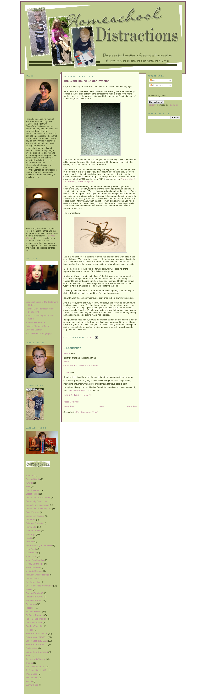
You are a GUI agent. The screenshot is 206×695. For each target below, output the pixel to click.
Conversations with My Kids (39, 508)
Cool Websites (32, 512)
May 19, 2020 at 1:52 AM (77, 395)
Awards (29, 483)
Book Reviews (32, 490)
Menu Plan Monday (35, 560)
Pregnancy (31, 604)
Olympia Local (32, 578)
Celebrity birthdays (76, 390)
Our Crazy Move (33, 582)
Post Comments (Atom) (87, 412)
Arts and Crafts (33, 479)
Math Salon (31, 556)
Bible (28, 486)
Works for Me (32, 677)
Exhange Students (34, 523)
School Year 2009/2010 (36, 633)
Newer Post (68, 406)
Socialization (32, 648)
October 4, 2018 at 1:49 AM (80, 365)
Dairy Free (31, 519)
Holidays (30, 541)
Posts (154, 80)
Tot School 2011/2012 (36, 670)
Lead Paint (31, 549)
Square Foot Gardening (37, 652)
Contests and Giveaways (37, 505)
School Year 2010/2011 (36, 637)
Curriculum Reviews (35, 516)
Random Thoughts (34, 626)
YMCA (29, 681)
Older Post (132, 406)
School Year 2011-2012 (37, 641)
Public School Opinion (36, 619)
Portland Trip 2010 (34, 600)
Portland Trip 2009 (34, 597)
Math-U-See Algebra (35, 322)
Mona (66, 361)
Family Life (31, 527)
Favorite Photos (33, 530)
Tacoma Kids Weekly (35, 659)
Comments (156, 85)
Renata (66, 353)
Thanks (29, 663)
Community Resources (36, 501)
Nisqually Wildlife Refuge (37, 575)
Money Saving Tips (35, 564)
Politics (29, 589)
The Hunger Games (35, 666)
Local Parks (31, 552)
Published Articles (34, 622)
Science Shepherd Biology (38, 326)
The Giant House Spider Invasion (86, 81)
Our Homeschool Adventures (39, 586)
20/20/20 (30, 475)
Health (29, 538)
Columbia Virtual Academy (38, 497)
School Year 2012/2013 (36, 644)
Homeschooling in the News (39, 545)
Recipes (29, 630)
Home (101, 406)
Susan (66, 372)
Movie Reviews (33, 567)
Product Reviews (34, 611)
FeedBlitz (173, 105)
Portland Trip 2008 (34, 593)
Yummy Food (32, 685)
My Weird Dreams (34, 571)
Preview (151, 105)
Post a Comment (71, 402)
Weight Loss (31, 674)
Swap (28, 655)
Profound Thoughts (35, 615)
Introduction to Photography (39, 333)
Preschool (30, 608)
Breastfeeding (32, 494)
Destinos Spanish (34, 330)
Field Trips (30, 534)
